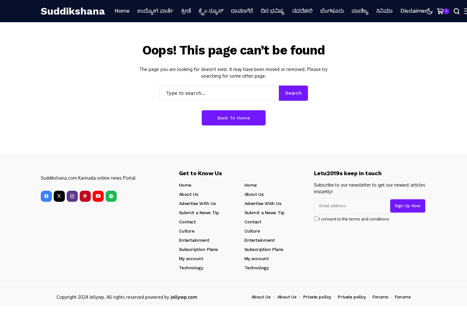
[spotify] (111, 196)
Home (185, 185)
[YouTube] (98, 196)
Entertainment (194, 240)
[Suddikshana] (73, 11)
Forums (380, 296)
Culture (186, 230)
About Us (188, 194)
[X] (59, 196)
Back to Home (234, 117)
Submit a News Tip (199, 212)
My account (191, 258)
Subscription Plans (198, 249)
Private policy (317, 296)
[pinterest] (85, 196)
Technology (191, 267)
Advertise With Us (197, 203)
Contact (187, 221)
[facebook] (46, 196)
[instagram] (72, 196)
